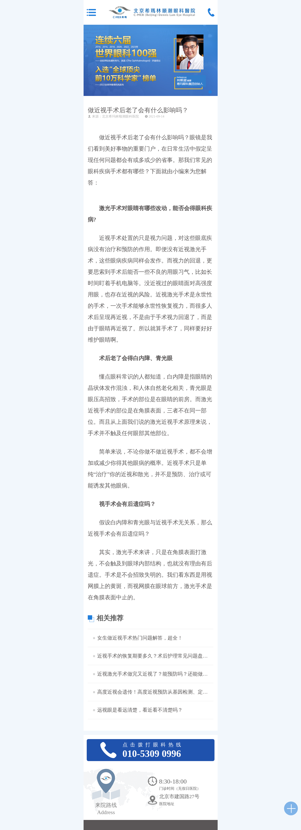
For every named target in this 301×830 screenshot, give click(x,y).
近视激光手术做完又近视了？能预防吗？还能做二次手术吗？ (154, 674)
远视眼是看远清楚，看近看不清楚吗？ (140, 710)
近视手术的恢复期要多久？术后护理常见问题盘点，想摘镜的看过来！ (154, 656)
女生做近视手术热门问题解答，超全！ (140, 638)
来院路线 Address (106, 808)
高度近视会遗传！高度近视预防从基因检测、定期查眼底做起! (154, 692)
